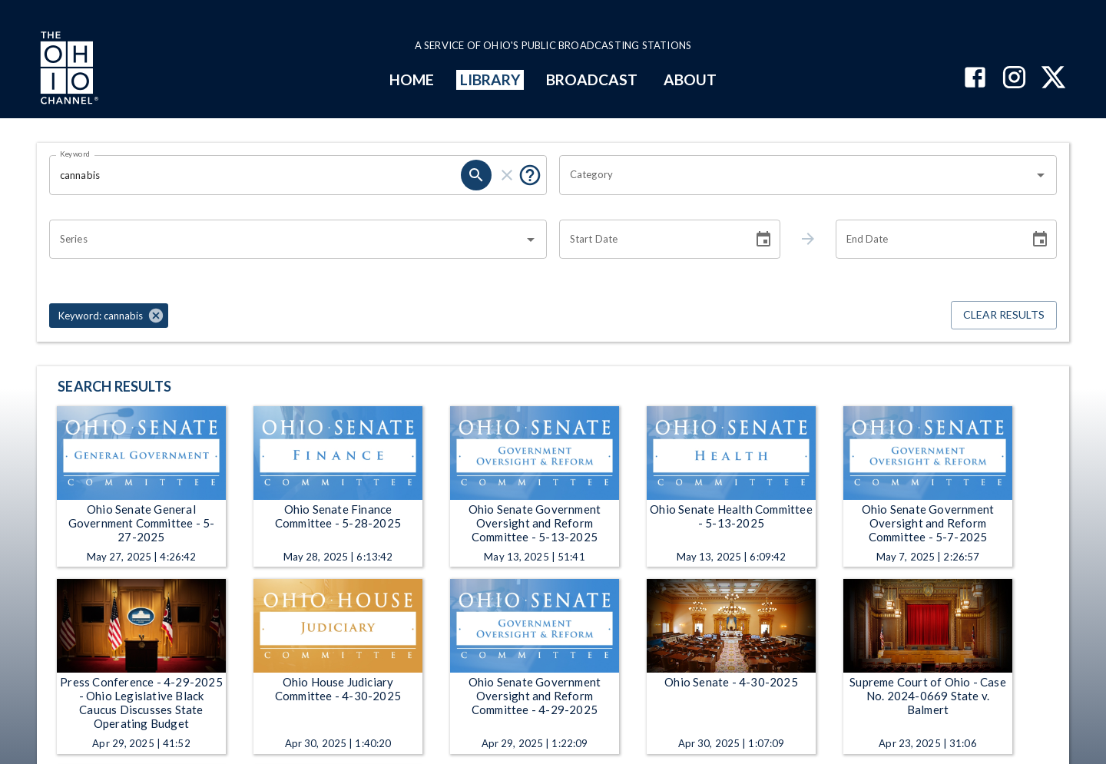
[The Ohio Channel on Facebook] (975, 79)
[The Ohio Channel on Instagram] (1014, 79)
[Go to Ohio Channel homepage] (67, 70)
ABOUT (690, 79)
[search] (476, 175)
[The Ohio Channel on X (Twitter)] (1053, 79)
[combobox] (796, 175)
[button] (108, 315)
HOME (411, 79)
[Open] (1040, 175)
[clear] (507, 175)
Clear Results (1004, 315)
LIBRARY (490, 79)
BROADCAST (592, 79)
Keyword (75, 153)
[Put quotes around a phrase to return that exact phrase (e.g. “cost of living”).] (530, 175)
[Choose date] (763, 239)
